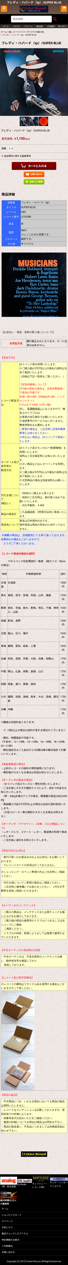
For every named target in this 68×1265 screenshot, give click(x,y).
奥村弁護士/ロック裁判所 (8, 1199)
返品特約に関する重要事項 (16, 156)
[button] (4, 9)
